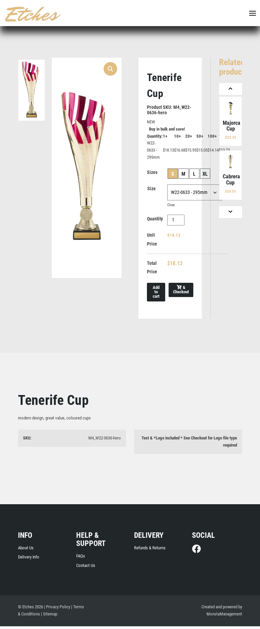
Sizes (152, 173)
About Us (26, 550)
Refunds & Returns (150, 550)
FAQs (80, 558)
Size (151, 189)
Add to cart (156, 294)
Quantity (155, 220)
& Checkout (181, 292)
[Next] (230, 212)
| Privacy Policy (57, 609)
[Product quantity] (176, 221)
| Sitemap (49, 616)
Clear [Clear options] (171, 206)
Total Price (152, 269)
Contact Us (85, 567)
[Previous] (230, 89)
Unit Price (152, 241)
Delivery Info (28, 559)
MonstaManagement (224, 616)
